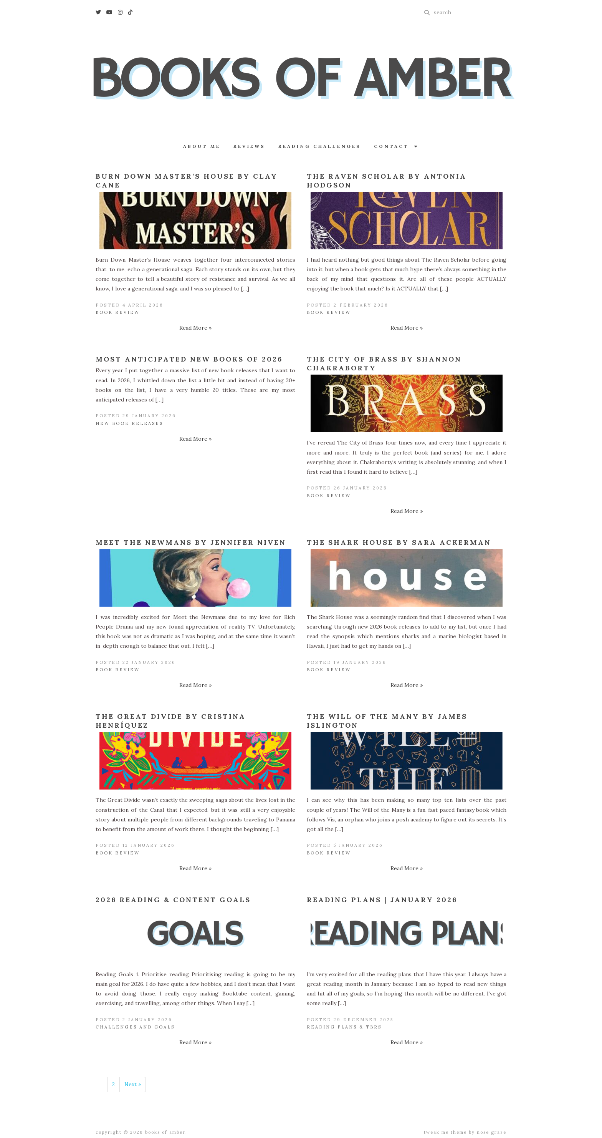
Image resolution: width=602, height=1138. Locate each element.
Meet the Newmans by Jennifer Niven (191, 542)
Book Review (118, 312)
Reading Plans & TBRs (344, 1027)
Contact (396, 146)
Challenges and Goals (135, 1027)
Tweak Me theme (445, 1132)
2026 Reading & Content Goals (173, 899)
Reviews (249, 146)
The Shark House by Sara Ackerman (399, 542)
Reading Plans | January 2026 (382, 899)
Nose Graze (491, 1132)
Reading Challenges (319, 146)
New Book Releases (129, 423)
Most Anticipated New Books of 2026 (189, 359)
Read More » (195, 327)
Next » (132, 1084)
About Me (201, 146)
